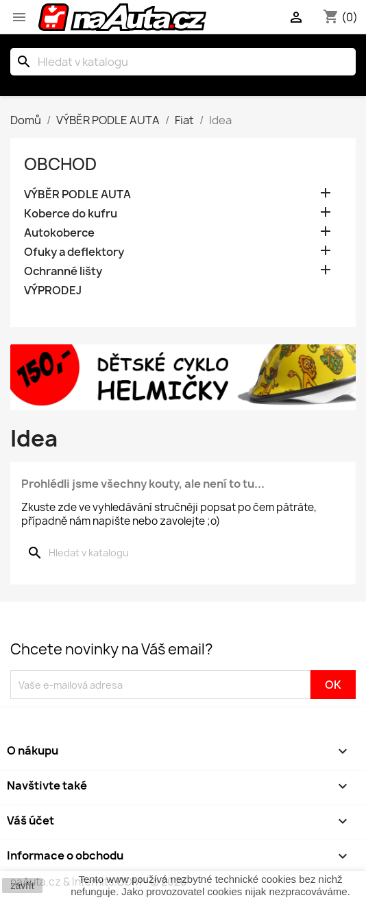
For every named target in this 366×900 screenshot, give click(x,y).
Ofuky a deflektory (74, 252)
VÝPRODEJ (53, 290)
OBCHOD (60, 164)
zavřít (22, 885)
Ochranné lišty (63, 271)
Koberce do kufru (70, 213)
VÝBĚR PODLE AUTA (77, 194)
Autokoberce (59, 233)
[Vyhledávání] (183, 61)
